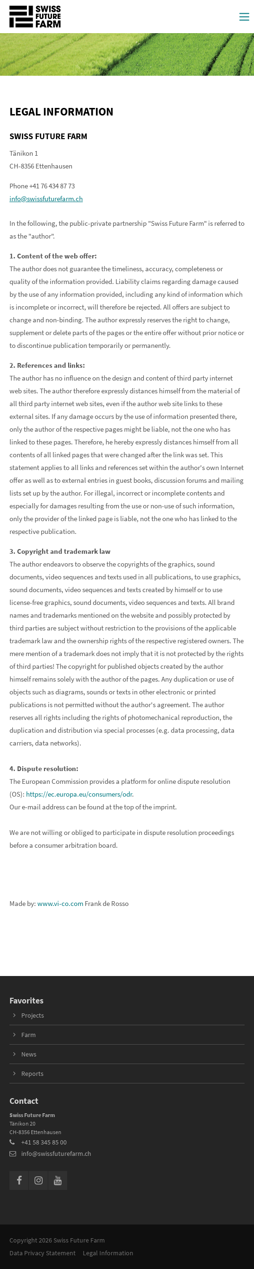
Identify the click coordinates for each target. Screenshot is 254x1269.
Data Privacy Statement (42, 1253)
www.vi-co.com (60, 903)
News (28, 1054)
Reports (32, 1073)
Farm (28, 1034)
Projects (32, 1015)
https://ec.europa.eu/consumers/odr (79, 794)
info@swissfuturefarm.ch (46, 198)
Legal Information (108, 1253)
